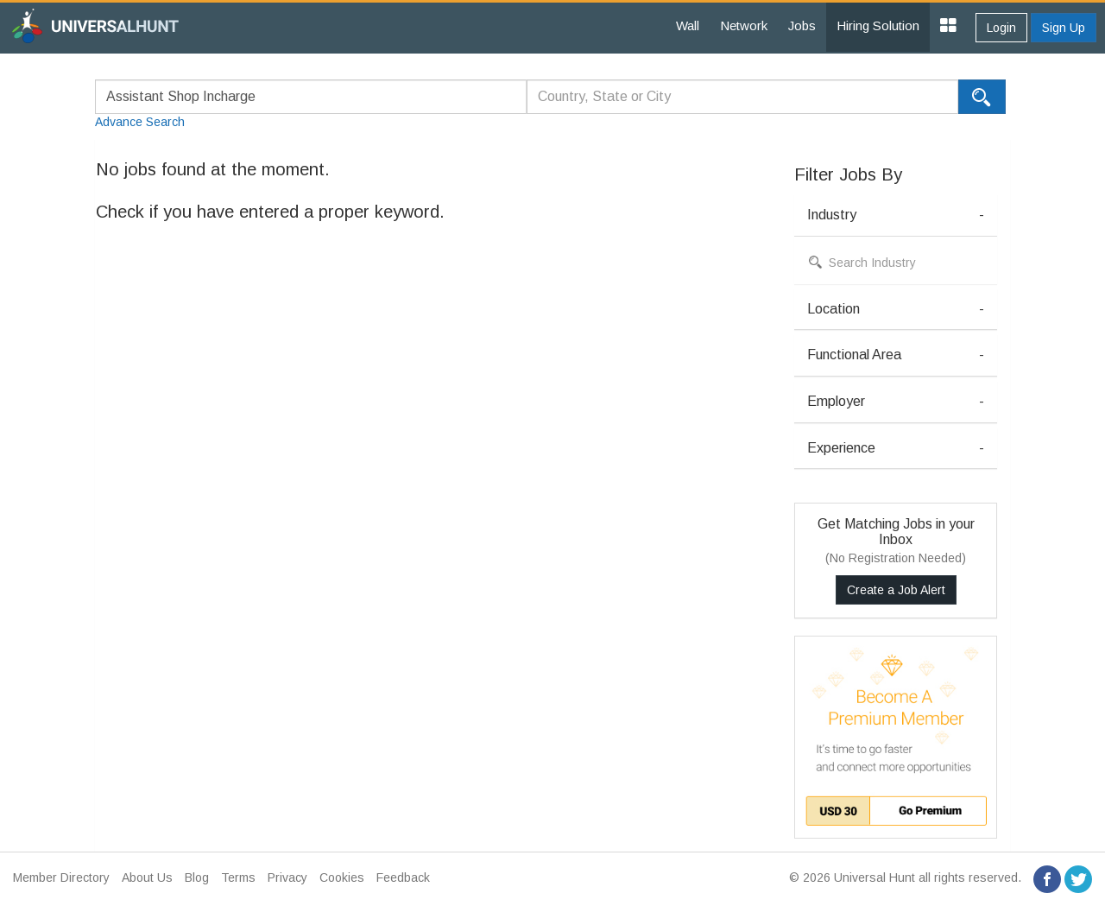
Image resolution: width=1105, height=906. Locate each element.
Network (743, 25)
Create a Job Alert (896, 590)
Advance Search (140, 122)
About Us (147, 877)
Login (1001, 28)
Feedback (403, 877)
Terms (238, 877)
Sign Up (1063, 28)
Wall (687, 25)
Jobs (802, 25)
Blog (197, 877)
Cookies (341, 877)
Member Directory (61, 877)
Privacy (287, 877)
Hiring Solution (878, 25)
